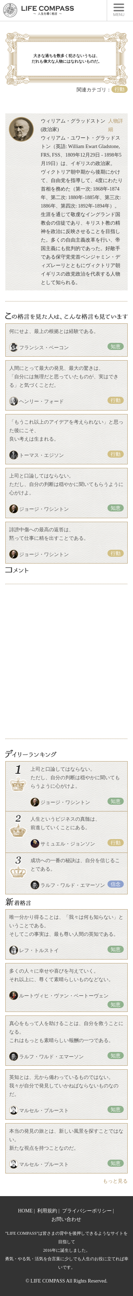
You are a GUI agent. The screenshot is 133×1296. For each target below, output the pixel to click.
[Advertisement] (66, 661)
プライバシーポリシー (87, 1210)
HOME (25, 1210)
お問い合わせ (66, 1219)
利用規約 (47, 1210)
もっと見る (115, 1181)
